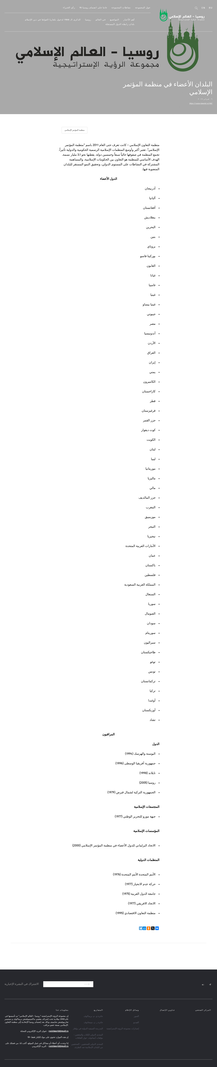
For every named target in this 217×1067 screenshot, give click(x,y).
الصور (136, 1016)
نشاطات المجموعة (129, 8)
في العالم (108, 20)
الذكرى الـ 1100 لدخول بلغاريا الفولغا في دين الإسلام (60, 20)
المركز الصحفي (203, 1010)
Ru (210, 8)
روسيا (96, 20)
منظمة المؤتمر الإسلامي (74, 130)
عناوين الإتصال (167, 1010)
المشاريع (98, 1010)
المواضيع (122, 20)
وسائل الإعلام (132, 1010)
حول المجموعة (150, 8)
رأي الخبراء (77, 8)
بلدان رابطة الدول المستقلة (127, 24)
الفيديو (136, 1022)
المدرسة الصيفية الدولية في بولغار (88, 1028)
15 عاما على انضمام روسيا (101, 8)
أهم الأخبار (136, 20)
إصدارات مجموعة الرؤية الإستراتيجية (123, 1028)
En (203, 8)
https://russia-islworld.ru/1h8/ (200, 103)
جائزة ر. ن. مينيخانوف (93, 1022)
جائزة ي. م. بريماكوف (93, 1016)
